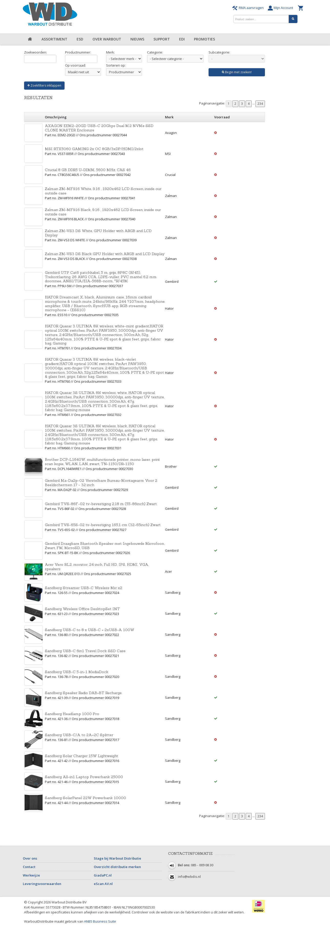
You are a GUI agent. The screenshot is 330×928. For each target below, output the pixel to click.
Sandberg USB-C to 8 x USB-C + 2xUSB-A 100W (89, 630)
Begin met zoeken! (237, 72)
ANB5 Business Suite (100, 921)
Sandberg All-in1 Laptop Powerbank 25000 (84, 777)
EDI (182, 39)
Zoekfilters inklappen (44, 85)
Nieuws (137, 39)
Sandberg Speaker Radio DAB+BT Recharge (83, 693)
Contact (29, 866)
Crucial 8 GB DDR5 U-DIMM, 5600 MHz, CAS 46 (88, 170)
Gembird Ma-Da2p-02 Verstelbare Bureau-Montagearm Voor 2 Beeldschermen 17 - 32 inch (101, 482)
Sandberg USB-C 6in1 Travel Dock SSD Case (85, 651)
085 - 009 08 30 (202, 865)
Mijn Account (281, 7)
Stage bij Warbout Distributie (117, 858)
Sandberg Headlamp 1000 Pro (72, 714)
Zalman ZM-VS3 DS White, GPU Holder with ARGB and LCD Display (98, 232)
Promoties (204, 39)
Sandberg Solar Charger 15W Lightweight (81, 756)
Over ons (30, 858)
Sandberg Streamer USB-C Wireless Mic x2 (83, 588)
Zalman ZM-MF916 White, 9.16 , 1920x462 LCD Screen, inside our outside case (103, 190)
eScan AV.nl (103, 883)
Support (161, 39)
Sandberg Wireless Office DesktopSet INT (82, 609)
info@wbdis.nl (189, 876)
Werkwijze (31, 875)
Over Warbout (106, 39)
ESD (80, 39)
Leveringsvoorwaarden (42, 883)
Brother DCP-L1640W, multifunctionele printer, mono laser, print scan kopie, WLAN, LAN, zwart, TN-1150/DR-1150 (102, 461)
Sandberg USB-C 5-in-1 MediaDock (76, 672)
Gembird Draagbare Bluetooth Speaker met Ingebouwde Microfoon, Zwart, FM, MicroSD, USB (104, 545)
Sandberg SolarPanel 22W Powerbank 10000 (85, 798)
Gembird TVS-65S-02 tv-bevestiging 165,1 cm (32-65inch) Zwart (103, 525)
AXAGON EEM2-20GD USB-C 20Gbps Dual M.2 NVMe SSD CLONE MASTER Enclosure (99, 127)
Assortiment (54, 39)
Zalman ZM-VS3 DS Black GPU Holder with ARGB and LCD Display (104, 254)
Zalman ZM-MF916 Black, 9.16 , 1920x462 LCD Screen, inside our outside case (103, 211)
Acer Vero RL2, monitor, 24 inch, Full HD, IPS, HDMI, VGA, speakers (97, 566)
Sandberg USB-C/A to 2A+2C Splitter (79, 735)
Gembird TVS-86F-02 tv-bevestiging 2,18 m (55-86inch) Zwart (101, 504)
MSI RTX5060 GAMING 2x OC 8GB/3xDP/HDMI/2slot (94, 149)
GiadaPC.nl (103, 875)
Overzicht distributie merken (117, 866)
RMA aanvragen (248, 7)
